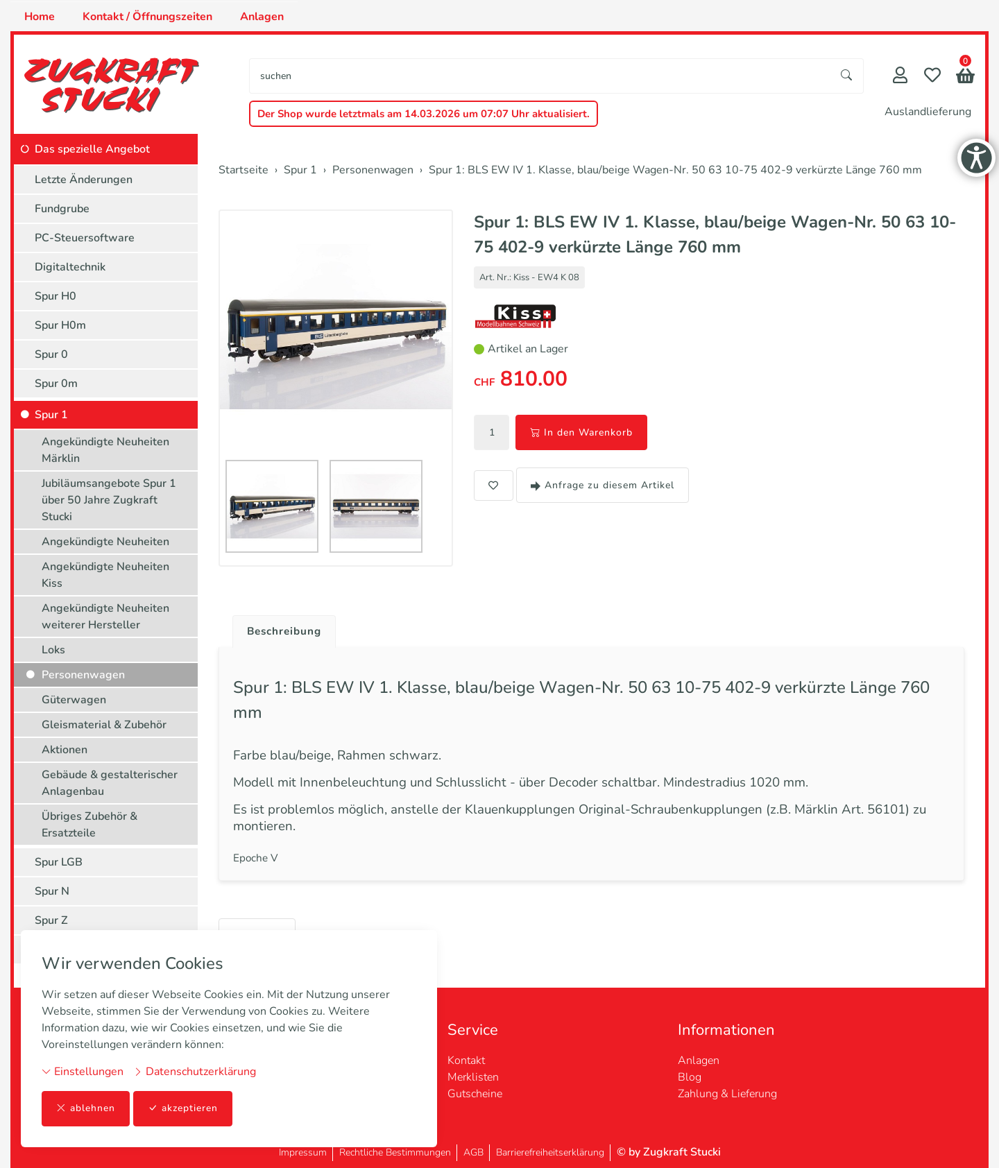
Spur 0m (56, 383)
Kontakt (466, 1060)
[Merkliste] (932, 77)
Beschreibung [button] (286, 631)
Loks (53, 650)
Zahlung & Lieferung (727, 1093)
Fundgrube (62, 208)
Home (39, 16)
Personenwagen (83, 674)
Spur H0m (60, 325)
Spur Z (51, 920)
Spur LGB (59, 862)
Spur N (52, 891)
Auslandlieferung (928, 111)
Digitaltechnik (70, 267)
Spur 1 (51, 414)
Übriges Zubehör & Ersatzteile (89, 825)
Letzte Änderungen (84, 179)
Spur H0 (55, 296)
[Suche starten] (847, 76)
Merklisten (473, 1077)
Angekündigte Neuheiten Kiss (105, 575)
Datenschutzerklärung (194, 1071)
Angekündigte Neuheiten (105, 541)
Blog (689, 1077)
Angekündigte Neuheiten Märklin (105, 450)
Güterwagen (74, 699)
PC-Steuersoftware (85, 238)
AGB (473, 1152)
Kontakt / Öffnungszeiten (147, 16)
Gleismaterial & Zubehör (104, 724)
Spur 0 (51, 354)
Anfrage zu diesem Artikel (602, 485)
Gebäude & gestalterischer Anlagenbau (110, 783)
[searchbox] (540, 76)
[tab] (281, 628)
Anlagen (262, 16)
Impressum (303, 1152)
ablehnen (85, 1108)
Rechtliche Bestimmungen (395, 1152)
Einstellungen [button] (82, 1071)
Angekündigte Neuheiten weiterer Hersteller (105, 617)
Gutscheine (474, 1093)
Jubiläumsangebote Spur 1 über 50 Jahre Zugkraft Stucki (109, 500)
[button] (965, 77)
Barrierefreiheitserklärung (550, 1152)
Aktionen (64, 749)
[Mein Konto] (900, 77)
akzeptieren (183, 1108)
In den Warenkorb (581, 432)
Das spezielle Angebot (92, 149)
